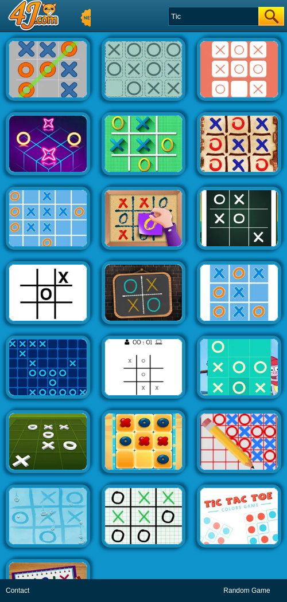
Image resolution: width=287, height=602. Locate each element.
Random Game (246, 591)
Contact (17, 591)
